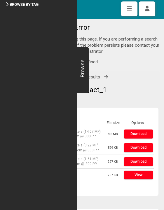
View (138, 157)
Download (138, 116)
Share (24, 170)
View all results (85, 59)
